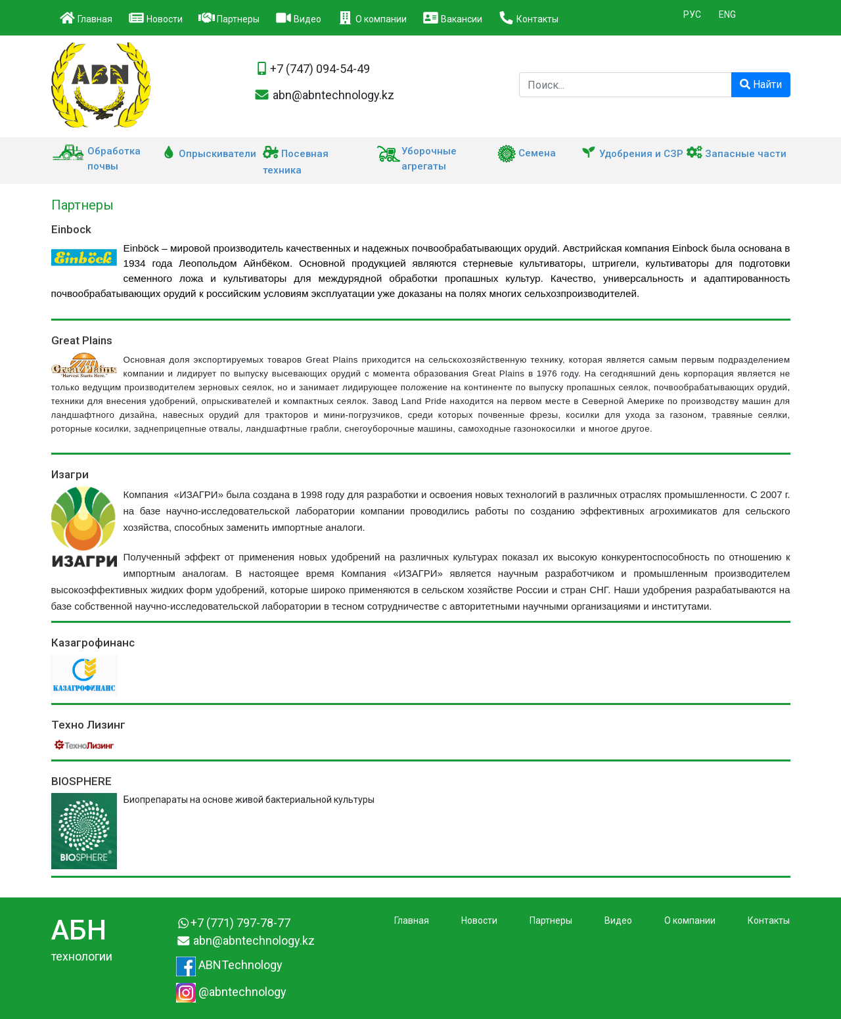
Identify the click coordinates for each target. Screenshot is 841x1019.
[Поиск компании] (625, 84)
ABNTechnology (229, 965)
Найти (761, 84)
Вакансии (452, 18)
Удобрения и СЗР (632, 154)
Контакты (528, 18)
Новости (155, 18)
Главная (85, 18)
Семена (526, 153)
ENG (727, 14)
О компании (372, 18)
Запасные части (736, 154)
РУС (692, 14)
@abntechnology (231, 992)
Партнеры (229, 18)
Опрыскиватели (209, 154)
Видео (298, 18)
